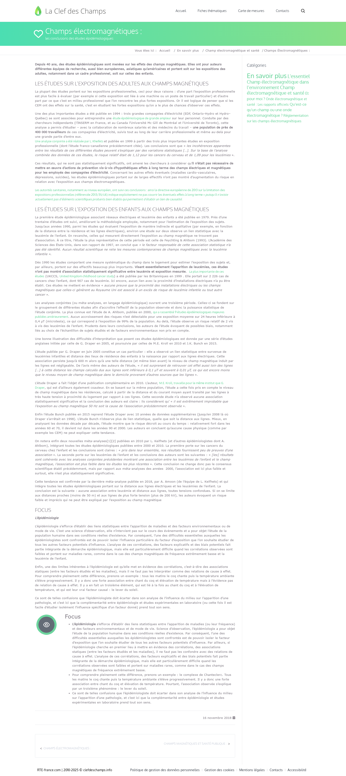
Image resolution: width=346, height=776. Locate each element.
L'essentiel (299, 76)
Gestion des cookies (219, 770)
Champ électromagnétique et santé (232, 50)
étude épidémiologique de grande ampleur (142, 118)
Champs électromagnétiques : (67, 748)
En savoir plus (188, 50)
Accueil (181, 11)
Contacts (282, 11)
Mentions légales (252, 770)
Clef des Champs (70, 11)
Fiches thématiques (212, 11)
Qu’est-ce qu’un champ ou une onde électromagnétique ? (276, 110)
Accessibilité (297, 770)
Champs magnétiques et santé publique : (195, 743)
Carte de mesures (251, 11)
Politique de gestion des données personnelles (165, 770)
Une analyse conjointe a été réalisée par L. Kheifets (69, 141)
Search (303, 11)
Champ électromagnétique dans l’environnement (278, 84)
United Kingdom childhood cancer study (87, 276)
